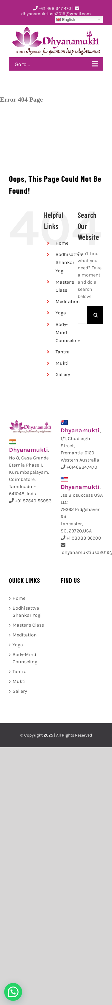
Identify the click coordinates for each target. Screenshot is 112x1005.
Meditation (68, 301)
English (65, 19)
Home (62, 243)
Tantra (63, 352)
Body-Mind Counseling (25, 658)
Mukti (62, 363)
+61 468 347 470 (52, 8)
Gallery (63, 374)
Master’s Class (28, 625)
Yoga (61, 313)
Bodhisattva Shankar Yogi (69, 262)
